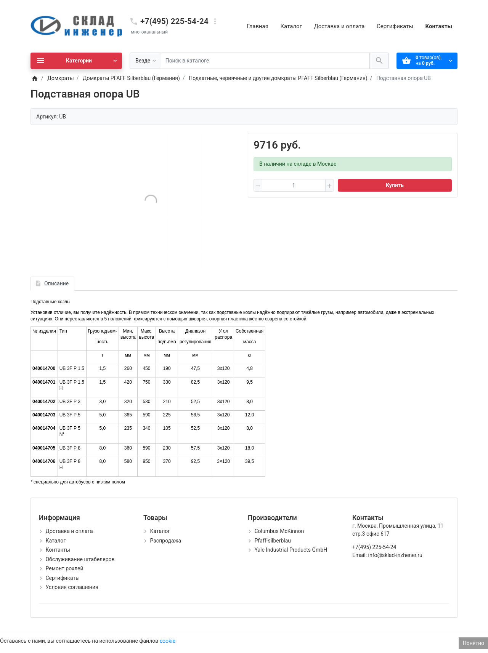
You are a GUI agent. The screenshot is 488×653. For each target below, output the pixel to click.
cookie (167, 641)
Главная (257, 26)
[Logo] (76, 26)
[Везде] (145, 61)
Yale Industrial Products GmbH (290, 550)
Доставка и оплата (339, 26)
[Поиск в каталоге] (265, 61)
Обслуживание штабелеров (79, 559)
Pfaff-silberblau (272, 541)
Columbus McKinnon (279, 531)
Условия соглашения (71, 587)
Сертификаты (395, 26)
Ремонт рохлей (64, 568)
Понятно (473, 643)
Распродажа (165, 541)
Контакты (438, 26)
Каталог (291, 26)
